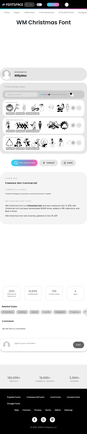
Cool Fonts (55, 397)
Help (16, 410)
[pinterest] (52, 419)
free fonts (14, 381)
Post (78, 345)
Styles (17, 12)
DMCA (58, 410)
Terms (48, 410)
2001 (12, 291)
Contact (26, 410)
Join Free (79, 5)
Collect (48, 162)
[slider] (49, 94)
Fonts (7, 12)
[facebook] (34, 419)
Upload (53, 5)
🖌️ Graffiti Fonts (66, 12)
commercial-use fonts (45, 381)
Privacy (37, 410)
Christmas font (34, 205)
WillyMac (20, 76)
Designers (74, 381)
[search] (29, 4)
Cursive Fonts (73, 397)
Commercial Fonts (35, 397)
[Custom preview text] (21, 94)
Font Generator (46, 12)
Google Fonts (13, 403)
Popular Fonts (14, 397)
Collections (29, 12)
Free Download (24, 162)
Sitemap (68, 410)
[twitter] (43, 419)
